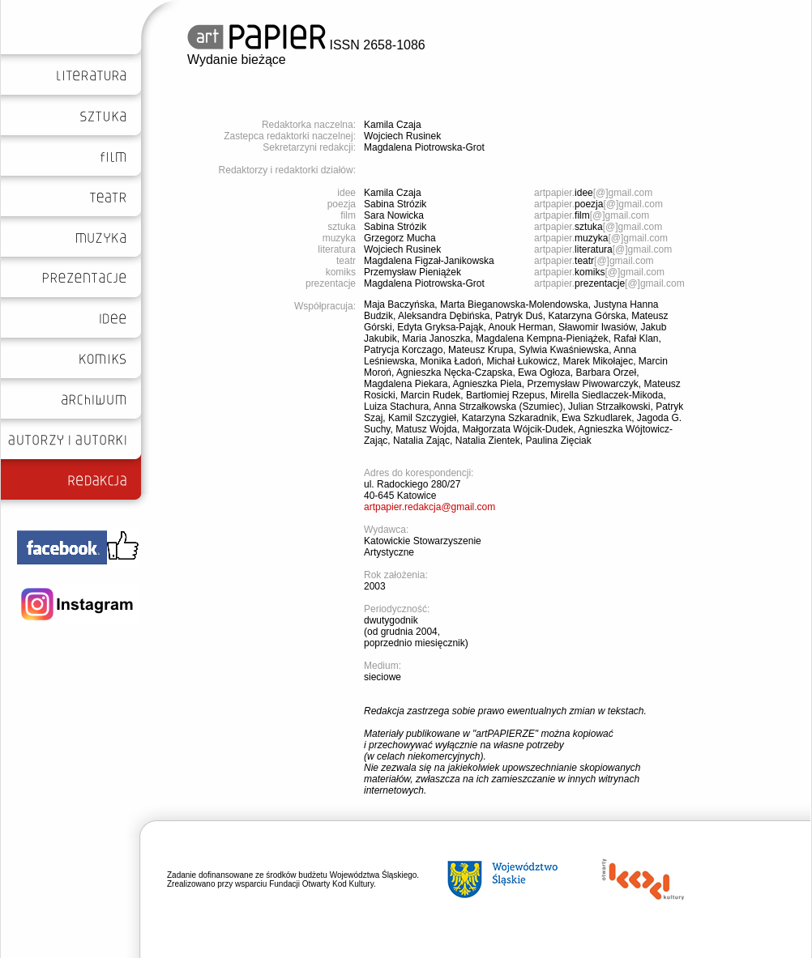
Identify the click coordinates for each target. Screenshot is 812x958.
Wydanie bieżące (236, 59)
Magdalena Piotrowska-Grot (424, 147)
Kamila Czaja (392, 124)
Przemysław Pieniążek (412, 272)
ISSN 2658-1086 (306, 45)
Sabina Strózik (395, 204)
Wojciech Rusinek (402, 136)
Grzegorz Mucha (400, 238)
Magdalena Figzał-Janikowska (429, 260)
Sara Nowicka (394, 215)
